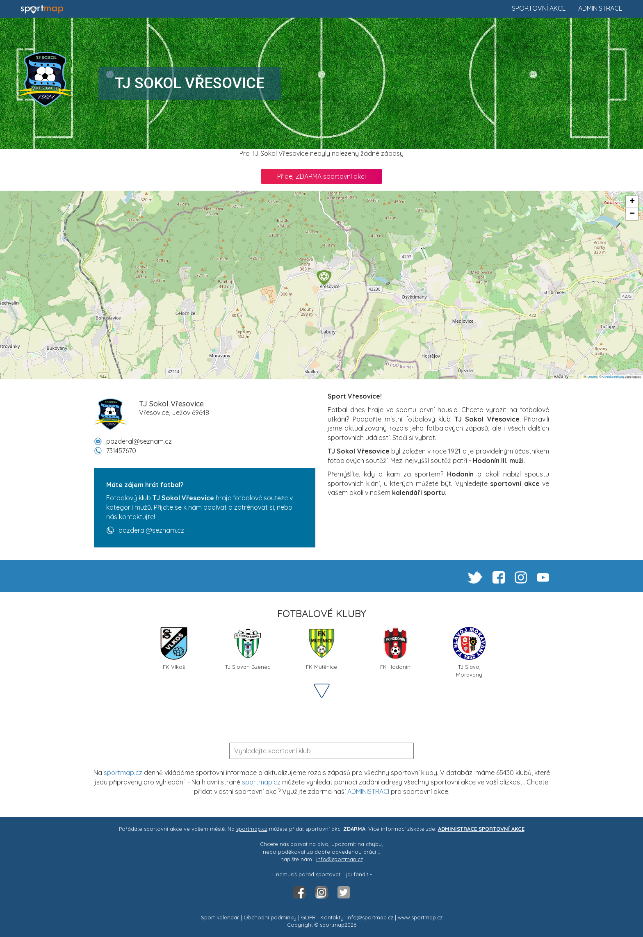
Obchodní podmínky (270, 917)
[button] (324, 277)
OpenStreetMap (613, 376)
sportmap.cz (123, 772)
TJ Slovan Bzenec (247, 648)
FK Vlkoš (173, 648)
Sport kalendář (220, 917)
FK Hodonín (395, 648)
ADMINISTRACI (368, 791)
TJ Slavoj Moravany (469, 651)
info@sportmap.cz (339, 859)
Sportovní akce (539, 8)
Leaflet (590, 376)
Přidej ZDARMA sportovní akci (321, 176)
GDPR (308, 917)
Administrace (600, 8)
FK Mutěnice (321, 648)
